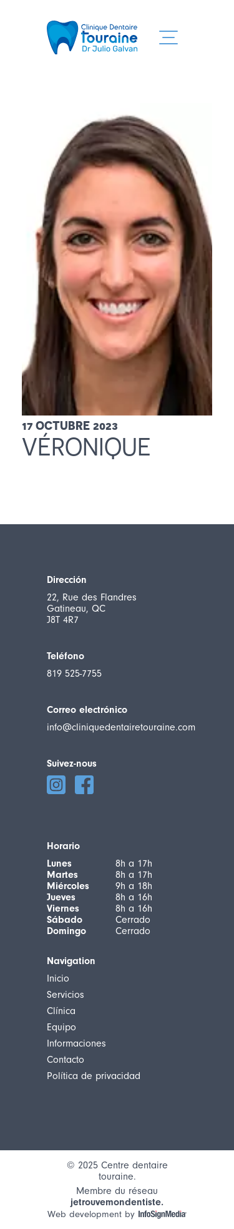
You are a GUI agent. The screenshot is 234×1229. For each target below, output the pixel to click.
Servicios (65, 994)
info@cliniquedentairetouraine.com (121, 727)
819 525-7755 (74, 673)
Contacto (65, 1059)
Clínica (61, 1011)
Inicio (58, 978)
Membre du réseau (117, 1191)
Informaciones (76, 1043)
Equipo (61, 1027)
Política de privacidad (93, 1076)
